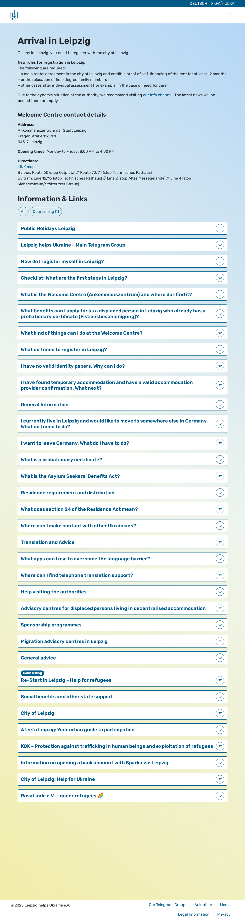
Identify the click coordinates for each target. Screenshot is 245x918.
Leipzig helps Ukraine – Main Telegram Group (73, 245)
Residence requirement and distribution (68, 493)
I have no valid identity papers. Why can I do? (73, 366)
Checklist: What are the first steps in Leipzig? (74, 278)
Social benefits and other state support (67, 696)
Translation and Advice (48, 542)
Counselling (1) (46, 211)
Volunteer (203, 904)
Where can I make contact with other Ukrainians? (78, 526)
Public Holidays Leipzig (48, 228)
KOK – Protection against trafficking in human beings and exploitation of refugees (117, 746)
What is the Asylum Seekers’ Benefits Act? (70, 476)
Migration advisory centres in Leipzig (64, 641)
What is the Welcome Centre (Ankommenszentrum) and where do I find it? (106, 294)
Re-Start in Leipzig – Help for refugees (66, 680)
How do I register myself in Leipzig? (62, 261)
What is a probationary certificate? (61, 459)
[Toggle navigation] (229, 15)
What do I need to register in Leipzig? (64, 349)
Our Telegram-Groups (168, 904)
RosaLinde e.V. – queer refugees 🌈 (62, 796)
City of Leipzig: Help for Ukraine (58, 779)
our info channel (158, 95)
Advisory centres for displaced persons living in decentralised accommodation (113, 608)
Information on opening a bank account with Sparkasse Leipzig (94, 763)
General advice (38, 658)
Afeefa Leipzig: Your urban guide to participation (78, 729)
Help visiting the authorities (54, 592)
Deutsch (198, 3)
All (23, 211)
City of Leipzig (37, 713)
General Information (45, 404)
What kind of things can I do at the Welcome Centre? (82, 333)
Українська (222, 3)
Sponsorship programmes (51, 625)
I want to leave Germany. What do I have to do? (75, 443)
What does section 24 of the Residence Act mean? (79, 509)
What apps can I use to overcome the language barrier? (85, 559)
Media (225, 904)
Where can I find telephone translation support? (77, 575)
